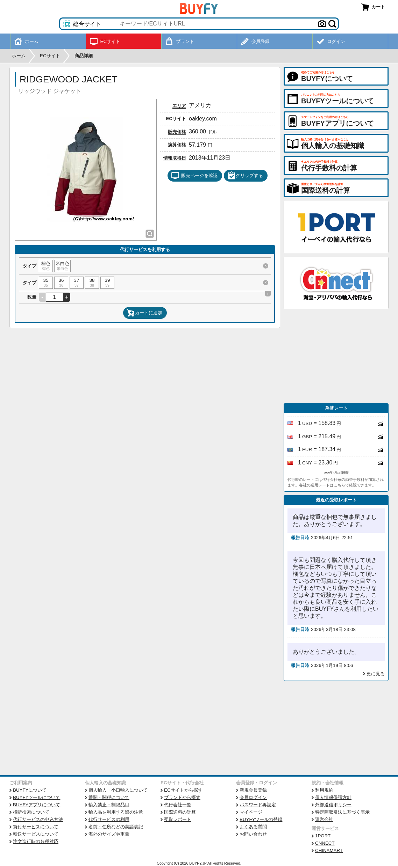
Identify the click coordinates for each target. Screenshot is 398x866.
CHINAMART (329, 850)
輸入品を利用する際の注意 (115, 812)
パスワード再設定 (258, 804)
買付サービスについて (35, 826)
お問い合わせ (253, 834)
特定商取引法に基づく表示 (342, 812)
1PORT (323, 835)
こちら (339, 485)
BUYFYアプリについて (36, 804)
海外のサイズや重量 (108, 834)
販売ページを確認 (194, 175)
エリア (179, 105)
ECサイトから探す (183, 790)
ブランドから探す (182, 797)
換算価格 (177, 144)
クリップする (245, 175)
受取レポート (177, 819)
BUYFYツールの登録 (261, 819)
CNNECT (325, 843)
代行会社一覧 (177, 804)
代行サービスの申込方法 (38, 819)
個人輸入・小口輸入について (118, 790)
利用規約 (324, 790)
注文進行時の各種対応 (35, 841)
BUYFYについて (30, 790)
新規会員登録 (253, 790)
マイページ (251, 812)
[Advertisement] (336, 356)
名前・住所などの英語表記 (115, 826)
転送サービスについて (35, 834)
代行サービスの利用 (108, 819)
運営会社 (324, 819)
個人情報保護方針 (333, 797)
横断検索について (31, 812)
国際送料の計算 (180, 812)
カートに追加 (144, 313)
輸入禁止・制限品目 (108, 804)
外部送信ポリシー (333, 804)
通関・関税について (108, 797)
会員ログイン (253, 797)
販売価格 (177, 131)
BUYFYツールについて (36, 797)
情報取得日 (174, 158)
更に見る (376, 673)
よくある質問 (253, 826)
